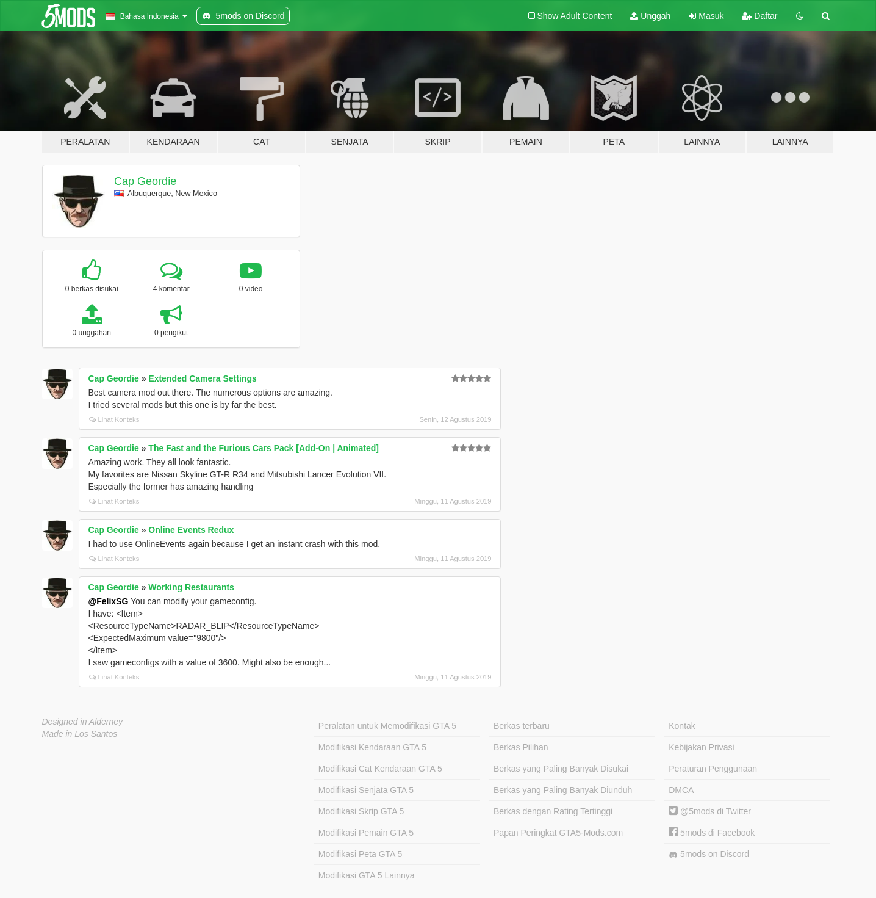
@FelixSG (108, 601)
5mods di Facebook (712, 832)
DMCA (681, 790)
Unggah (650, 16)
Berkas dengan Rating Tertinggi (553, 811)
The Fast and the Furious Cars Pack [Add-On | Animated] (263, 448)
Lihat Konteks (114, 419)
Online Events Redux (191, 530)
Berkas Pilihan (521, 747)
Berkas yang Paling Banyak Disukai (561, 768)
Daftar (759, 16)
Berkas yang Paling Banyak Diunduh (563, 790)
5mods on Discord (709, 854)
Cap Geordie (145, 181)
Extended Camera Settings (202, 378)
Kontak (682, 726)
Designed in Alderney (82, 721)
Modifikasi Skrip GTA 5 (361, 811)
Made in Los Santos (80, 734)
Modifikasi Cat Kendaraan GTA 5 (380, 768)
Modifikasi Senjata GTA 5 (366, 790)
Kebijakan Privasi (701, 747)
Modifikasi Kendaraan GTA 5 (372, 747)
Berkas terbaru (522, 726)
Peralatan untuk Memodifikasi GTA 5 (387, 726)
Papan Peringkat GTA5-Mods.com (558, 833)
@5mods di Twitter (710, 811)
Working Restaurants (191, 587)
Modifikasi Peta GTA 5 (360, 854)
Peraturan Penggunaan (713, 768)
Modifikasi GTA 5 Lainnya (366, 875)
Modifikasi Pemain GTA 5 (366, 833)
